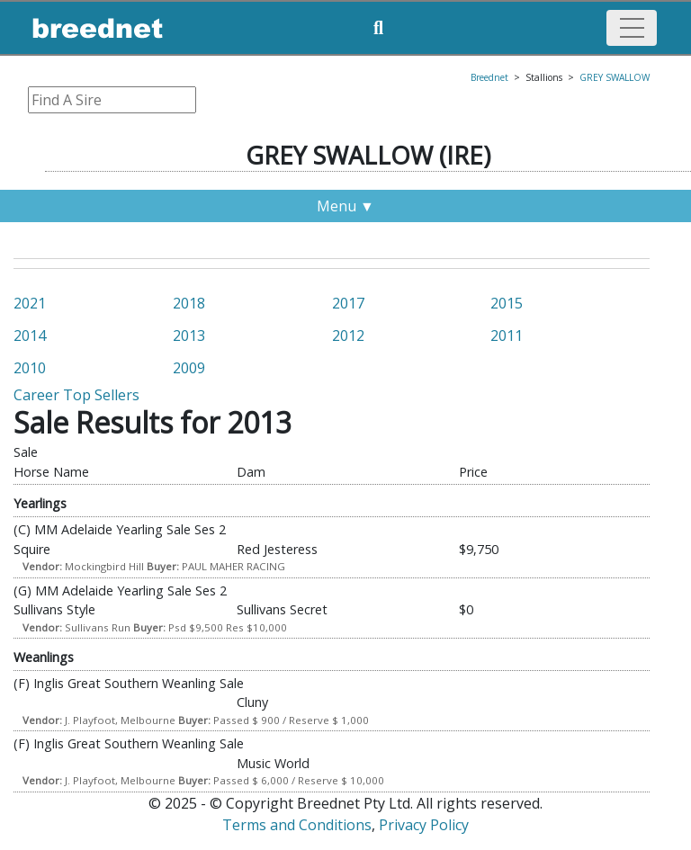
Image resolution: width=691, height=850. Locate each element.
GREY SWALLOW (614, 77)
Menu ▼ (345, 206)
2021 (29, 303)
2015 (506, 303)
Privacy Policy (424, 825)
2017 (348, 303)
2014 (29, 335)
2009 (189, 368)
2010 (29, 368)
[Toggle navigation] (631, 28)
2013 (189, 335)
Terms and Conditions (297, 825)
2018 (189, 303)
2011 (506, 335)
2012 (348, 335)
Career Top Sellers (76, 395)
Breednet (489, 77)
